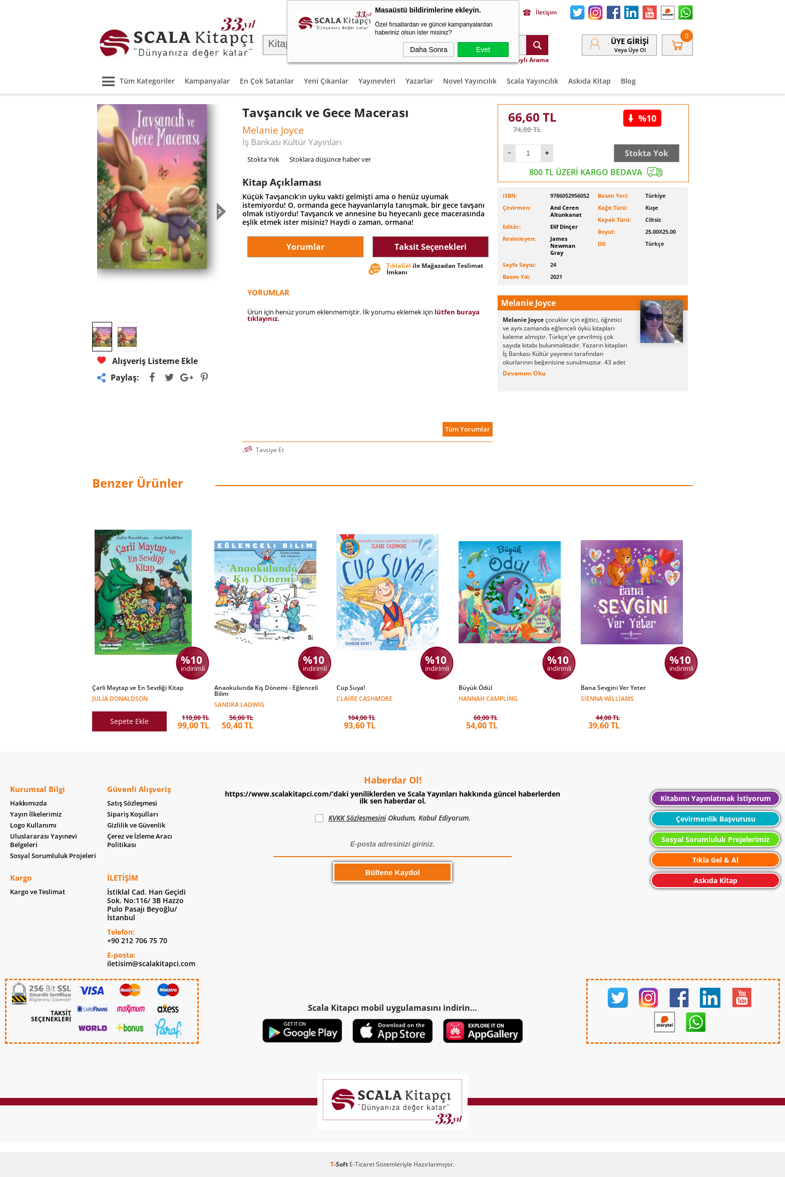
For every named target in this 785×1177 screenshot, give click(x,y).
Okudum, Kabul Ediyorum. (393, 818)
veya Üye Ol (630, 50)
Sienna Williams (607, 698)
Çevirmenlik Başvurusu (715, 819)
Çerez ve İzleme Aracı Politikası (139, 840)
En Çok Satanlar (267, 81)
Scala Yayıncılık (532, 81)
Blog (628, 81)
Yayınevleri (377, 81)
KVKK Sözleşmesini (357, 818)
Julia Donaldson (120, 698)
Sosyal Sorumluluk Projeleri (53, 856)
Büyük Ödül (475, 688)
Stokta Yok (646, 153)
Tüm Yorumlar (467, 429)
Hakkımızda (28, 803)
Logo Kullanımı (33, 825)
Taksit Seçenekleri (431, 246)
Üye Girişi (630, 41)
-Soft (339, 1164)
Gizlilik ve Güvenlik (136, 825)
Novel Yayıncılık (470, 81)
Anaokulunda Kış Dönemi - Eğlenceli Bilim (266, 691)
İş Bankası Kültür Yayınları (291, 142)
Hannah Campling (488, 698)
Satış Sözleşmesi (132, 803)
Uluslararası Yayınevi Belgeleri (43, 840)
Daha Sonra (429, 50)
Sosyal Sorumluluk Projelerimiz (715, 839)
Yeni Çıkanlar (326, 81)
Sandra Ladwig (239, 704)
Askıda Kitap (589, 81)
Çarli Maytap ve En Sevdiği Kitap (137, 688)
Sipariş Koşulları (132, 814)
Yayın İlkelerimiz (36, 814)
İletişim (540, 13)
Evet (483, 50)
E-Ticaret (361, 1164)
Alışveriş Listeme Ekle (147, 360)
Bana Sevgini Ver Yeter (613, 688)
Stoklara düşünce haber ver (330, 159)
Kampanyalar (207, 81)
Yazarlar (419, 81)
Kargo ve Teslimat (37, 892)
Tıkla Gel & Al (715, 860)
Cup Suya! (350, 688)
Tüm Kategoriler (136, 81)
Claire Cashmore (364, 698)
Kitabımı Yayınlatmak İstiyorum (715, 798)
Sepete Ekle (129, 721)
